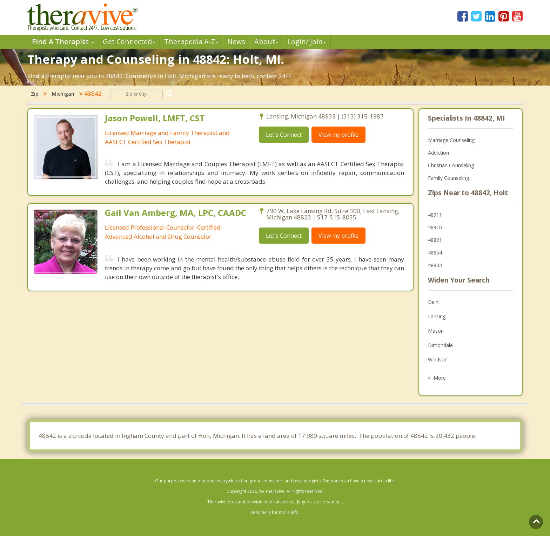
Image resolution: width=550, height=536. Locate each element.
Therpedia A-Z (191, 41)
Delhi (434, 302)
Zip (35, 93)
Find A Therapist (63, 41)
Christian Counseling (451, 165)
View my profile (338, 134)
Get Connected (129, 41)
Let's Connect (284, 134)
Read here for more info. (275, 512)
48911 (435, 214)
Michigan (63, 93)
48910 (435, 227)
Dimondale (440, 345)
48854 (435, 252)
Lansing (436, 316)
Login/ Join (306, 41)
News (236, 41)
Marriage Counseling (451, 140)
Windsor (437, 359)
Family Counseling (448, 178)
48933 (435, 265)
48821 (435, 240)
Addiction (438, 152)
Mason (436, 330)
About (266, 41)
